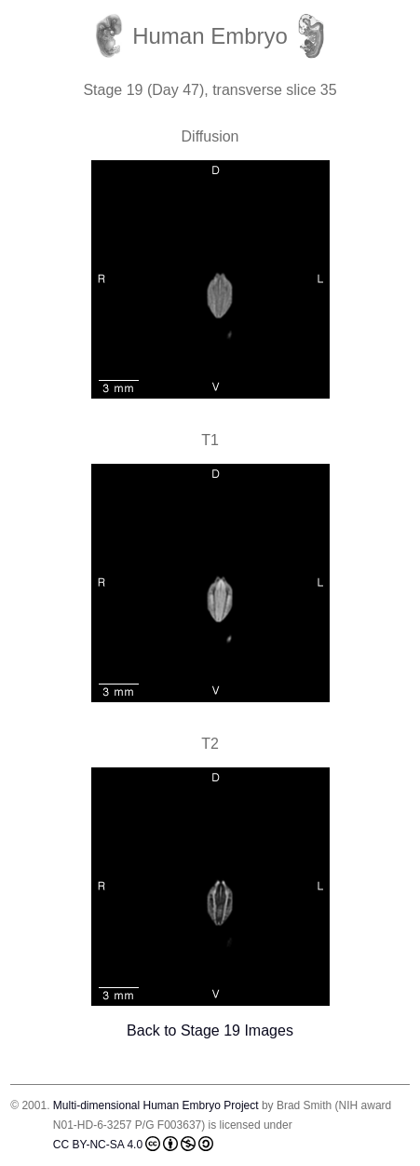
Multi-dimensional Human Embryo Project (156, 1105)
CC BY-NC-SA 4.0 (133, 1143)
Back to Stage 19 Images (210, 1030)
